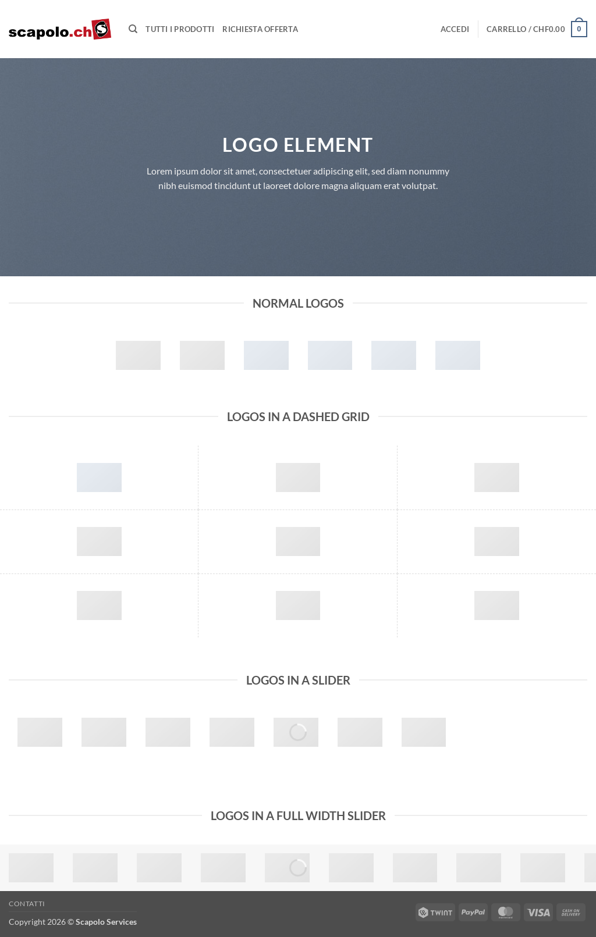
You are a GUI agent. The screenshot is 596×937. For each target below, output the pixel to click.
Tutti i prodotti (180, 29)
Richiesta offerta (259, 29)
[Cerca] (133, 29)
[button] (455, 29)
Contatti (27, 903)
